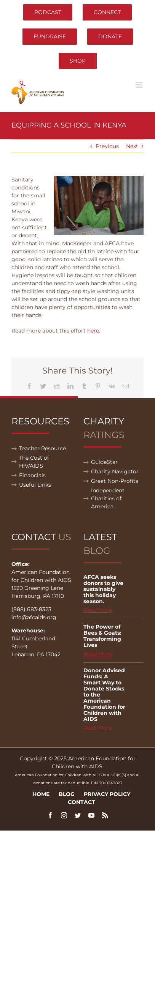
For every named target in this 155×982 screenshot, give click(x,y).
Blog (67, 794)
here (93, 330)
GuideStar (104, 462)
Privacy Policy (107, 794)
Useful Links (35, 484)
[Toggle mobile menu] (140, 85)
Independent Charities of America (108, 498)
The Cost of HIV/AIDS (34, 461)
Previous (107, 146)
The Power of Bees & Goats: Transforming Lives (102, 636)
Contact (81, 802)
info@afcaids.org (33, 617)
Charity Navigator (115, 471)
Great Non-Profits (114, 481)
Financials (32, 475)
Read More (97, 610)
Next (132, 146)
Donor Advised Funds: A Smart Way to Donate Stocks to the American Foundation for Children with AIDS (104, 694)
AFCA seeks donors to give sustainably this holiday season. (103, 589)
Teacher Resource (42, 448)
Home (41, 794)
